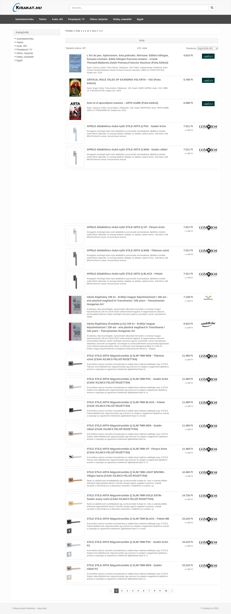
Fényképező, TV (76, 19)
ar (88, 31)
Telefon (43, 19)
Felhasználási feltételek (24, 608)
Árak (78, 31)
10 (166, 591)
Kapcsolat (42, 608)
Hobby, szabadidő (122, 19)
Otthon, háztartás (99, 19)
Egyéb (140, 19)
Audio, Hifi (57, 19)
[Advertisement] (36, 122)
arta (94, 31)
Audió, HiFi (21, 46)
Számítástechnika (24, 19)
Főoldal (69, 31)
